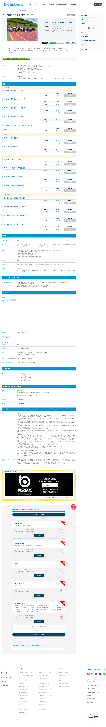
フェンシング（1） (43, 708)
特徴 (83, 23)
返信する (39, 535)
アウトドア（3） (43, 702)
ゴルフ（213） (22, 679)
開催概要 (84, 15)
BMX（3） (21, 705)
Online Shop (73, 4)
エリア (43, 4)
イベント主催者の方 (61, 4)
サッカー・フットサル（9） (25, 696)
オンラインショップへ (67, 497)
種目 (83, 19)
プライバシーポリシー (92, 686)
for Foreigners (90, 703)
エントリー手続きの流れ (88, 28)
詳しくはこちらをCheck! (52, 497)
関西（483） (62, 682)
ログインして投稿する (39, 514)
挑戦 (16, 563)
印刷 (73, 43)
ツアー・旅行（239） (44, 676)
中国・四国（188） (63, 685)
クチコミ (84, 49)
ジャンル (36, 4)
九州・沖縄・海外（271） (65, 688)
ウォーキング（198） (44, 679)
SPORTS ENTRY (13, 4)
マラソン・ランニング (11, 11)
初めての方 (51, 4)
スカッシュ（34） (23, 691)
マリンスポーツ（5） (24, 699)
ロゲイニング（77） (44, 682)
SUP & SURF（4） (43, 699)
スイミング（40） (43, 688)
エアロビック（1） (23, 711)
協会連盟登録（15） (23, 693)
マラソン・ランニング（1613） (26, 673)
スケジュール (85, 36)
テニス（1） (22, 708)
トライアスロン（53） (44, 685)
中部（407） (62, 679)
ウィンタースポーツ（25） (45, 691)
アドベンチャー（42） (24, 688)
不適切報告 (32, 552)
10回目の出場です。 (21, 604)
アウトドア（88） (23, 682)
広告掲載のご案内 (91, 700)
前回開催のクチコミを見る (39, 631)
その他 (84, 45)
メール (67, 43)
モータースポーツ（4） (24, 702)
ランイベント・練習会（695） (26, 676)
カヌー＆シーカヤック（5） (45, 696)
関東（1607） (62, 676)
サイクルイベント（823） (45, 673)
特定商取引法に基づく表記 (93, 693)
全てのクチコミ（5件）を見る (39, 627)
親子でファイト (19, 584)
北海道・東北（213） (64, 673)
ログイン (97, 4)
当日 (83, 32)
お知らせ (3, 682)
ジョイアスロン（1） (44, 711)
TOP (30, 4)
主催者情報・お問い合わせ (89, 40)
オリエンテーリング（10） (45, 693)
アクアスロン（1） (23, 714)
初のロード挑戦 (19, 543)
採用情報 (89, 696)
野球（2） (41, 705)
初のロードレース (20, 523)
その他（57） (22, 685)
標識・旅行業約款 (91, 690)
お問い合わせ (93, 682)
